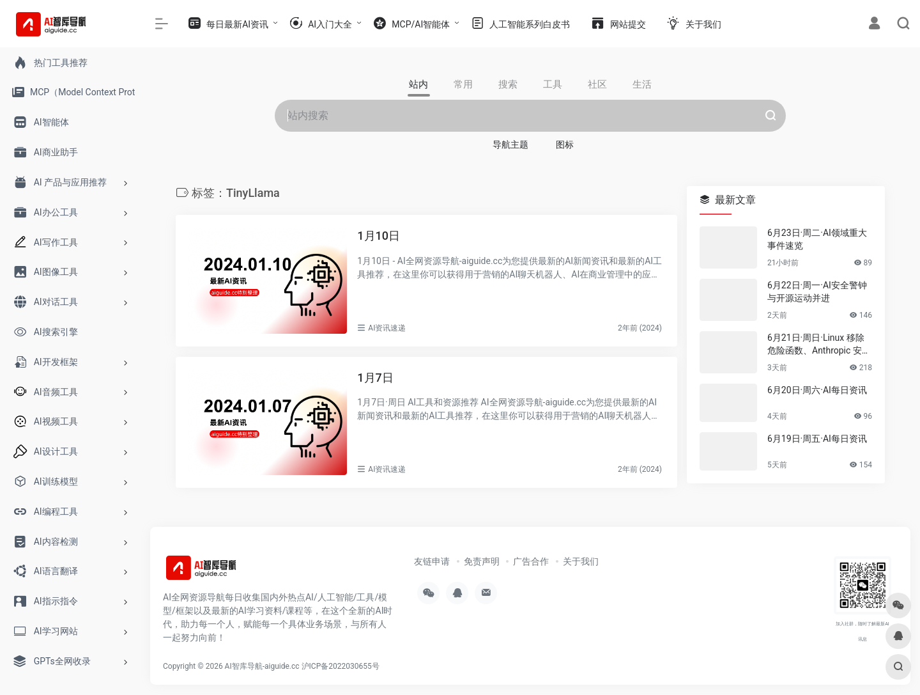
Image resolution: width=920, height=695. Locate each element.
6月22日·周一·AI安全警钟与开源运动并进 (817, 291)
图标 (565, 144)
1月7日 (375, 377)
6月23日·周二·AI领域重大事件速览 (817, 239)
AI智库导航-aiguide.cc (262, 666)
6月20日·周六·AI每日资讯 (817, 390)
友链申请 (432, 561)
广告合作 (531, 561)
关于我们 (581, 561)
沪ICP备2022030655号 (340, 666)
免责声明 (482, 561)
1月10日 (378, 235)
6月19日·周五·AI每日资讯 (817, 438)
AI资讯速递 (387, 328)
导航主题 (510, 144)
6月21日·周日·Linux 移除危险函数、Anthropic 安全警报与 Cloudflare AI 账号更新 (819, 344)
